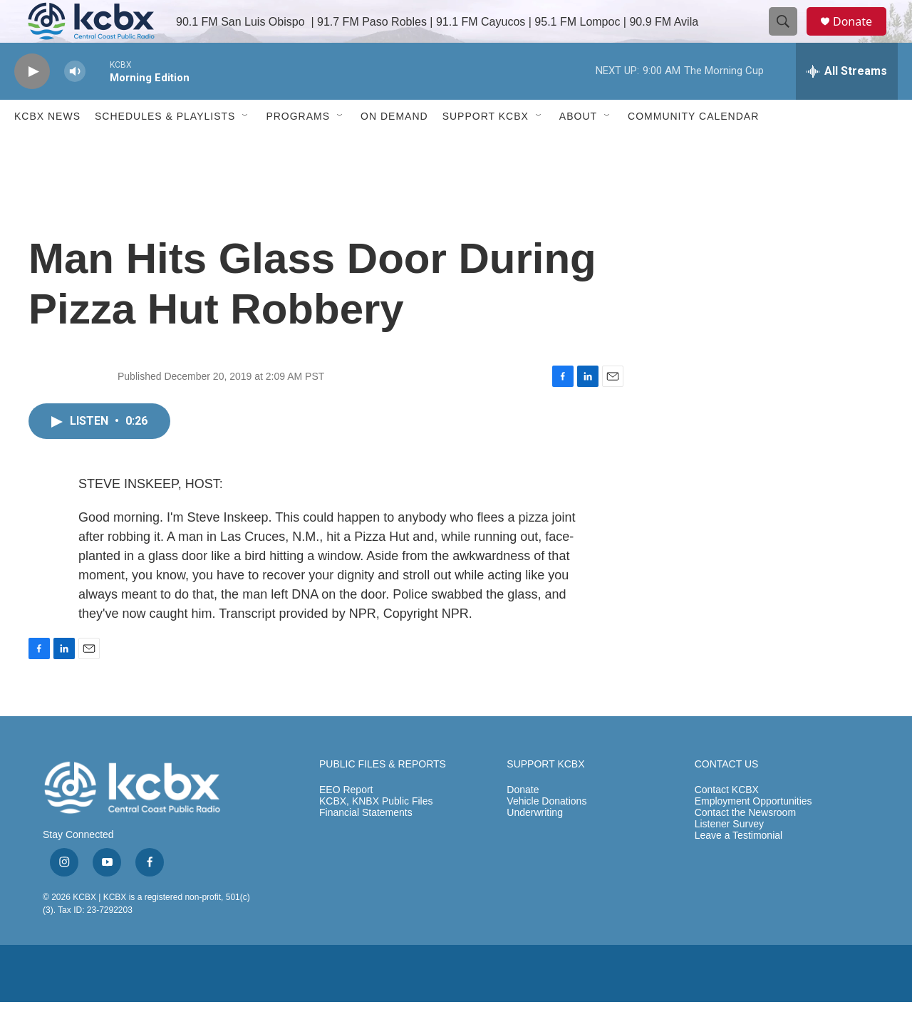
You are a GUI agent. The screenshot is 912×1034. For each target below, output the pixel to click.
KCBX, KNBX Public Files (376, 833)
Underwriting (535, 844)
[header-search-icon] (789, 38)
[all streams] (847, 103)
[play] (32, 103)
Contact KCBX (727, 822)
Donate (861, 37)
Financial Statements (366, 844)
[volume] (75, 104)
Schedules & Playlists (165, 148)
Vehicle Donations (546, 833)
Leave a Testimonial (738, 867)
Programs (298, 148)
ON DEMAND (394, 148)
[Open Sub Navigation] (246, 148)
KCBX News (47, 148)
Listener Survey (729, 856)
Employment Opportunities (753, 833)
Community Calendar (693, 148)
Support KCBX (485, 148)
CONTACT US (727, 796)
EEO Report (346, 822)
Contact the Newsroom (745, 844)
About (578, 148)
